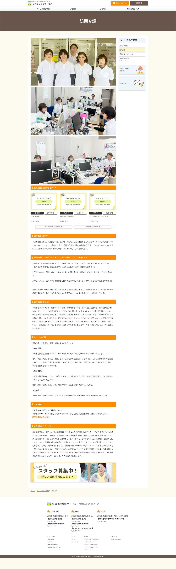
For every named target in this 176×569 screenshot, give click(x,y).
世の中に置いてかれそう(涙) (71, 217)
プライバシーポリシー (118, 548)
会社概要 (73, 10)
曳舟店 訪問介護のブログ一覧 (93, 232)
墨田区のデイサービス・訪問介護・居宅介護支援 (44, 4)
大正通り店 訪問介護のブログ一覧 (54, 232)
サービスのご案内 (43, 10)
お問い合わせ (121, 4)
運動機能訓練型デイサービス (127, 67)
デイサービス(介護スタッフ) (94, 554)
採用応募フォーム (91, 560)
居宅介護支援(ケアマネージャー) (95, 548)
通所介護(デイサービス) (131, 59)
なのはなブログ (133, 10)
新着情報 (103, 10)
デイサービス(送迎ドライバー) (95, 557)
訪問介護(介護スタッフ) (93, 551)
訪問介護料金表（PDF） (41, 423)
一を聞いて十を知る (38, 217)
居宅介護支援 (126, 47)
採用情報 (138, 4)
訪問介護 (124, 53)
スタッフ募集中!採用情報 (127, 81)
